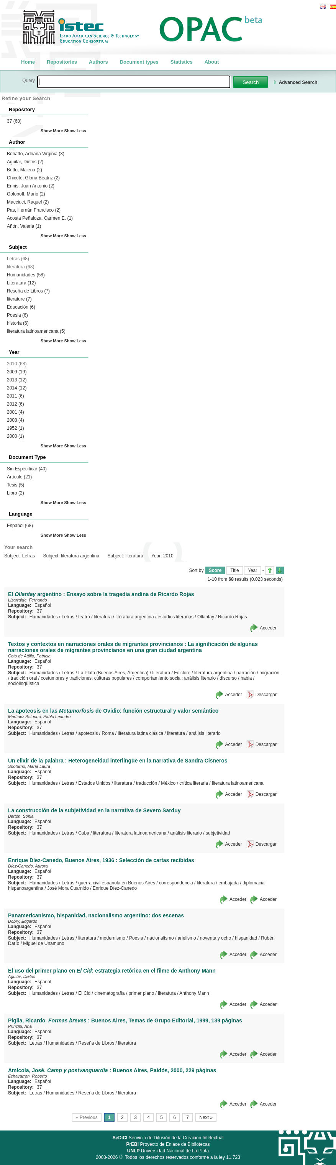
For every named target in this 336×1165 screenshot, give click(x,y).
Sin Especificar (27, 469)
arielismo (187, 938)
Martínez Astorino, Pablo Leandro (39, 716)
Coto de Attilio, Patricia (29, 656)
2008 (15, 420)
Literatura (21, 283)
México (168, 783)
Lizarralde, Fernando (27, 600)
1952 (15, 428)
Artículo (19, 477)
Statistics (181, 62)
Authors (98, 62)
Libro (15, 493)
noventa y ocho (215, 938)
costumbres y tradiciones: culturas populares (86, 678)
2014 (16, 388)
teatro (84, 616)
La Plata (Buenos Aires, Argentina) (113, 672)
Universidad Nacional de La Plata (168, 1150)
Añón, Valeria (24, 226)
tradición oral (24, 678)
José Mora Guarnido (68, 888)
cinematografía (109, 993)
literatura (103, 616)
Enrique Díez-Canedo (115, 888)
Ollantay (205, 616)
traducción (146, 783)
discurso (228, 678)
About (212, 62)
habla (246, 678)
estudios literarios (175, 616)
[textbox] (133, 82)
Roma (108, 733)
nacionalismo (160, 938)
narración (246, 672)
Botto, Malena (24, 170)
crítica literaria (193, 783)
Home (28, 62)
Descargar (266, 694)
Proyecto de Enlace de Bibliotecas (168, 1144)
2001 (15, 412)
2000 (15, 436)
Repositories (62, 62)
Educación (21, 307)
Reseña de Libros (28, 291)
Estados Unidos (94, 783)
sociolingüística (23, 683)
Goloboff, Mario (26, 194)
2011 (15, 396)
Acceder (268, 628)
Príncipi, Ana (20, 1026)
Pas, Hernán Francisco (34, 210)
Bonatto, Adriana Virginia (35, 153)
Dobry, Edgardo (22, 921)
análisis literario (205, 733)
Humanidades (26, 275)
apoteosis (88, 733)
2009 (16, 372)
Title (234, 570)
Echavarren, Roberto (27, 1076)
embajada (228, 883)
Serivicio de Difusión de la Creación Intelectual (168, 1137)
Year (252, 570)
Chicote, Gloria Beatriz (33, 178)
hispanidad (246, 938)
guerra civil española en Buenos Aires (116, 883)
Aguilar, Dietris (25, 161)
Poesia (17, 315)
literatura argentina (135, 616)
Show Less (75, 130)
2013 (16, 380)
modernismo (112, 938)
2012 (15, 404)
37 (14, 121)
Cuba (83, 833)
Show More (52, 130)
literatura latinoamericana (36, 331)
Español (20, 525)
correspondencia (176, 883)
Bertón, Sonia (21, 816)
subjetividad (218, 833)
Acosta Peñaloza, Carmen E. (40, 218)
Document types (139, 62)
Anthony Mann (194, 993)
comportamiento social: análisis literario (176, 678)
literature (19, 299)
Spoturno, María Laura (29, 766)
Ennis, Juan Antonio (30, 186)
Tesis (15, 485)
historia (18, 323)
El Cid (84, 993)
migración (269, 672)
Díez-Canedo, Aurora (28, 866)
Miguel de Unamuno (43, 943)
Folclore (182, 672)
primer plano (141, 993)
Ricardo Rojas (232, 616)
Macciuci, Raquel (28, 202)
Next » (206, 1117)
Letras (68, 616)
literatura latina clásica (141, 733)
